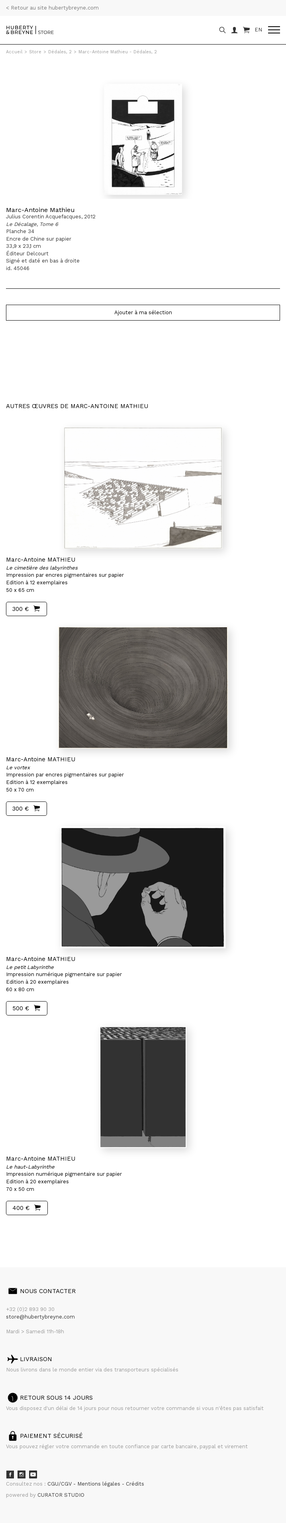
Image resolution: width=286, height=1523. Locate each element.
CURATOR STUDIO (60, 1495)
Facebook (10, 1474)
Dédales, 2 (60, 51)
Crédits (135, 1484)
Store (35, 51)
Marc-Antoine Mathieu (40, 210)
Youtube (33, 1474)
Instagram (21, 1474)
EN (258, 30)
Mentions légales (99, 1484)
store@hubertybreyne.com (40, 1317)
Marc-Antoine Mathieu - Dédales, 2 (117, 51)
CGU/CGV (60, 1484)
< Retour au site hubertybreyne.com (52, 8)
